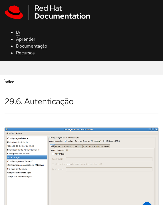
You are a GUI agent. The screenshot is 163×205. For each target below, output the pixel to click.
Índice (8, 81)
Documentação (31, 46)
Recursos (25, 53)
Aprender (25, 39)
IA (18, 32)
